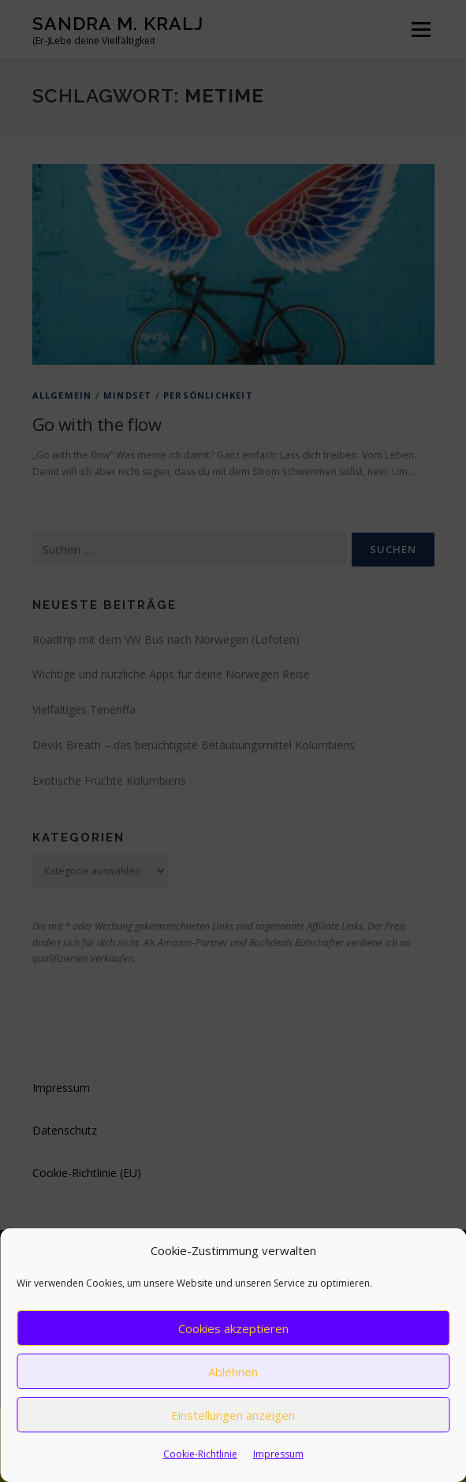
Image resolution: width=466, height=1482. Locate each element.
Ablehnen (233, 1372)
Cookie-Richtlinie (200, 1454)
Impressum (278, 1454)
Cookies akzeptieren (233, 1328)
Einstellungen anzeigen (233, 1415)
